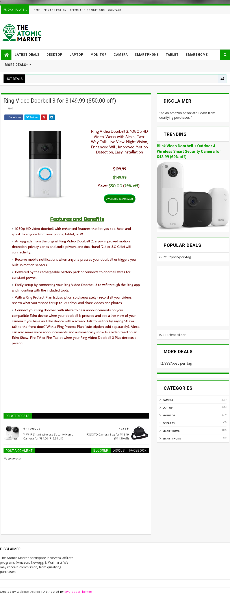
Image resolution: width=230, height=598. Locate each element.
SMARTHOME (197, 54)
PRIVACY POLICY (55, 10)
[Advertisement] (149, 32)
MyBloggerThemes (78, 591)
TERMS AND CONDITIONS (87, 10)
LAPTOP (76, 54)
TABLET (172, 54)
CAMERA (121, 54)
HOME (36, 10)
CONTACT (115, 10)
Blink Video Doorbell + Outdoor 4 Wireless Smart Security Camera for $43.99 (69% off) (189, 151)
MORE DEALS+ (16, 64)
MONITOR (99, 54)
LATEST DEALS (27, 54)
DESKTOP (54, 54)
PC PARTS (169, 423)
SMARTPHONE (147, 54)
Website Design (28, 591)
